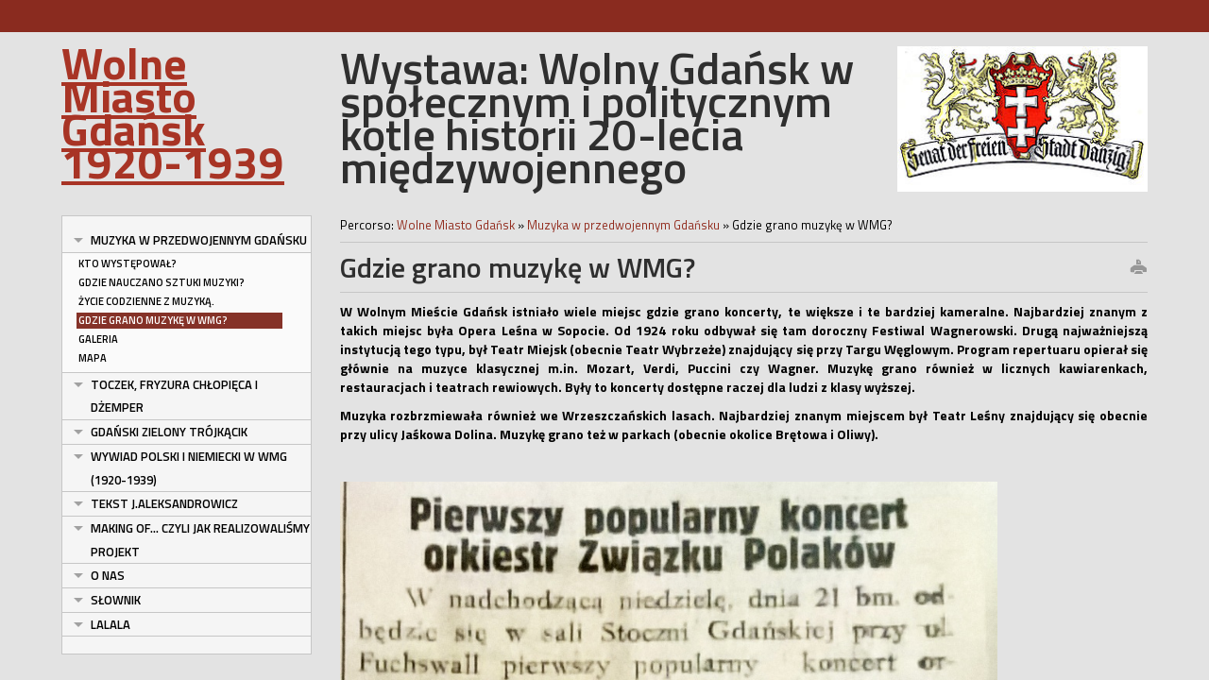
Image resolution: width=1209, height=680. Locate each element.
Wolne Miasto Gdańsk (457, 224)
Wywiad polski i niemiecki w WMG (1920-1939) (189, 468)
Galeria (98, 339)
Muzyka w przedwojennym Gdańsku (199, 239)
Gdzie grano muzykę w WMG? (153, 320)
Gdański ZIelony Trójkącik (169, 431)
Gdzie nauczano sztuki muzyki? (161, 282)
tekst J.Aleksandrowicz (164, 503)
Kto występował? (127, 263)
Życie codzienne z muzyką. (146, 301)
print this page (1138, 268)
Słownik (116, 599)
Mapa (92, 358)
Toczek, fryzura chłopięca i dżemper (174, 396)
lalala (110, 624)
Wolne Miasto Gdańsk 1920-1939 (172, 112)
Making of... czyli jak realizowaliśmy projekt (200, 539)
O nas (108, 575)
